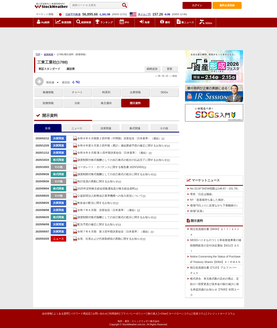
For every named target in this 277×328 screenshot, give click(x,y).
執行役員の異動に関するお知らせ (95, 181)
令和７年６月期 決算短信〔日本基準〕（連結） (105, 210)
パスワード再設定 (80, 313)
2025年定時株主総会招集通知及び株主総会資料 (104, 188)
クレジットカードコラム (221, 313)
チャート (77, 92)
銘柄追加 (152, 68)
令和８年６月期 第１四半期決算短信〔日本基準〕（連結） (111, 152)
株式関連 (134, 128)
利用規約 (114, 313)
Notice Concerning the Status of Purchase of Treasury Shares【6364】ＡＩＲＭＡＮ (215, 259)
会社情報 (47, 313)
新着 (48, 128)
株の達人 (153, 313)
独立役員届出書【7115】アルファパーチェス (213, 270)
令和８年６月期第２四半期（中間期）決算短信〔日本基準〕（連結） (117, 138)
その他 (164, 128)
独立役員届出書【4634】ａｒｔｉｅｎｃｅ (214, 231)
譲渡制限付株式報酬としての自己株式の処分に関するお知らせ (113, 174)
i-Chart (163, 313)
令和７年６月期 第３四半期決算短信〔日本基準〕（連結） (112, 231)
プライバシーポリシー (133, 313)
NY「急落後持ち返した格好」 (208, 199)
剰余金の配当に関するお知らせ (94, 202)
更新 (169, 68)
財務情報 (48, 103)
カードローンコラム (180, 313)
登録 (227, 5)
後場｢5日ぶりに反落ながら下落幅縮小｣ (214, 205)
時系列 (106, 92)
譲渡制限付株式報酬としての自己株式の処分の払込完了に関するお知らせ (120, 159)
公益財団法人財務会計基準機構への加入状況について (107, 195)
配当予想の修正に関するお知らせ (95, 224)
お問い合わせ (99, 313)
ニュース (76, 128)
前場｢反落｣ (197, 211)
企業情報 (135, 92)
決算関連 (105, 128)
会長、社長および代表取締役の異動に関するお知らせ (107, 238)
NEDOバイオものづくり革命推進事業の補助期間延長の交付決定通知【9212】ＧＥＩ (215, 245)
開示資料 (135, 103)
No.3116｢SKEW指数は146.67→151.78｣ (214, 188)
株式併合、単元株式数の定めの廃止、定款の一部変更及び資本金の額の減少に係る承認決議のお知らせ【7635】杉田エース (214, 286)
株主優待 (106, 103)
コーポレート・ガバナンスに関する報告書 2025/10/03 (108, 167)
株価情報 (48, 92)
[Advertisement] (138, 37)
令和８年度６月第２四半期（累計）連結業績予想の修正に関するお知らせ (120, 145)
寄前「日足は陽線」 (202, 194)
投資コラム (199, 313)
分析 (77, 103)
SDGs (164, 92)
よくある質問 (61, 313)
